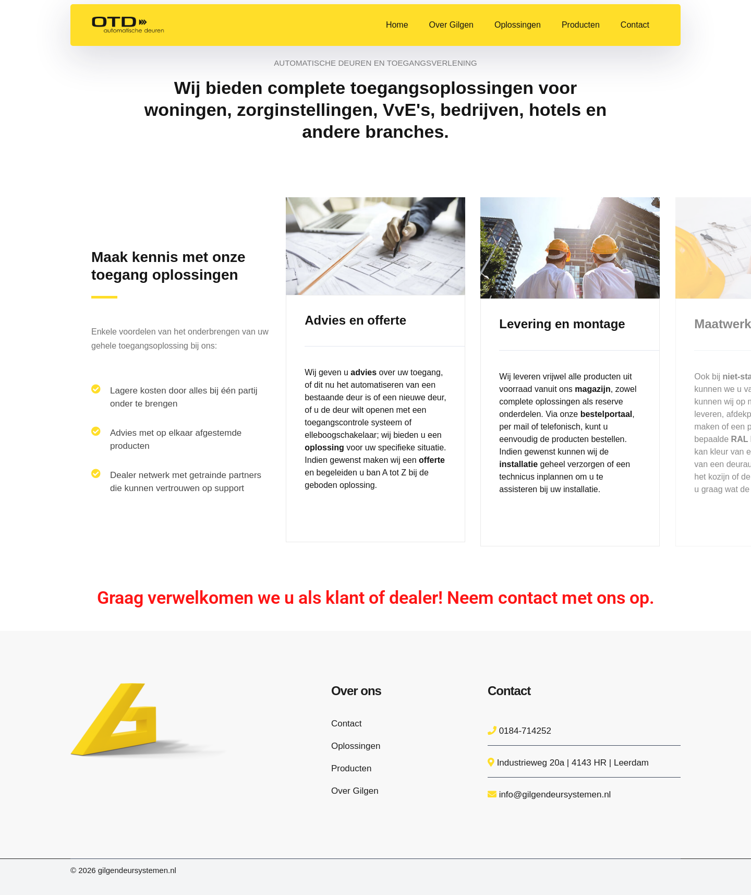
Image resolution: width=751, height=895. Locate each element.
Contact (346, 724)
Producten (351, 768)
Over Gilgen (355, 791)
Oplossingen (356, 746)
